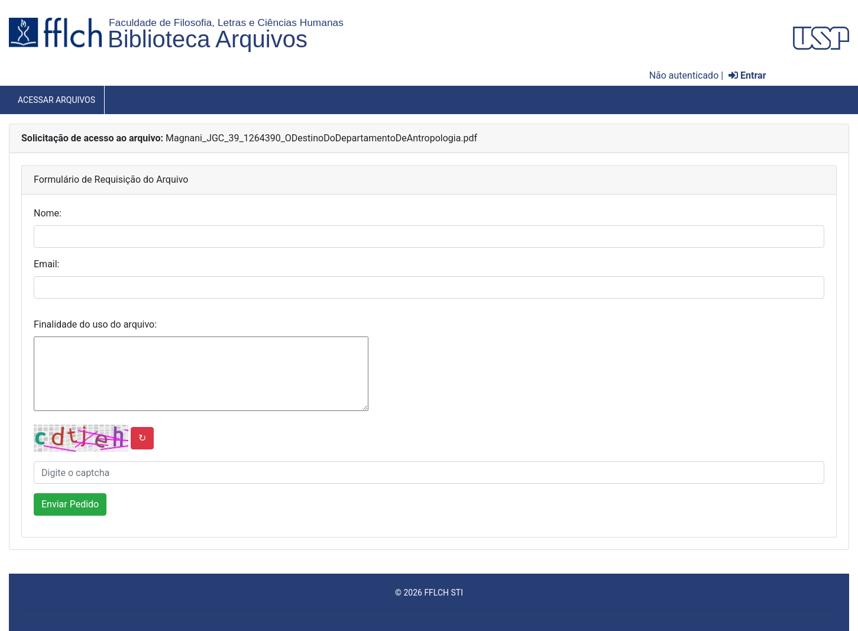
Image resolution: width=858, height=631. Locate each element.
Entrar (747, 75)
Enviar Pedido (70, 504)
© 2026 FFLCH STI (429, 592)
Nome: (47, 213)
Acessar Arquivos (56, 100)
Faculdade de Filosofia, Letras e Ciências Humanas (226, 22)
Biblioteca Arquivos (207, 39)
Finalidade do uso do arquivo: (95, 324)
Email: (46, 264)
